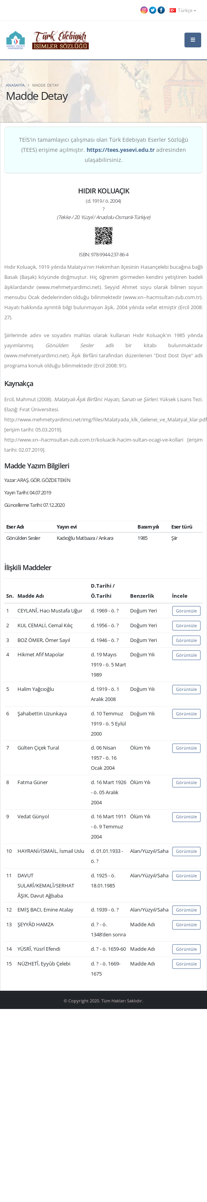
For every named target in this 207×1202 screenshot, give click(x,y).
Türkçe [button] (183, 10)
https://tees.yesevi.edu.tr (121, 149)
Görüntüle (186, 611)
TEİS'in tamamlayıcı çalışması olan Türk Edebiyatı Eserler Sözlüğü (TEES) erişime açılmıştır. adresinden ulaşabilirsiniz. (103, 150)
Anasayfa (15, 85)
